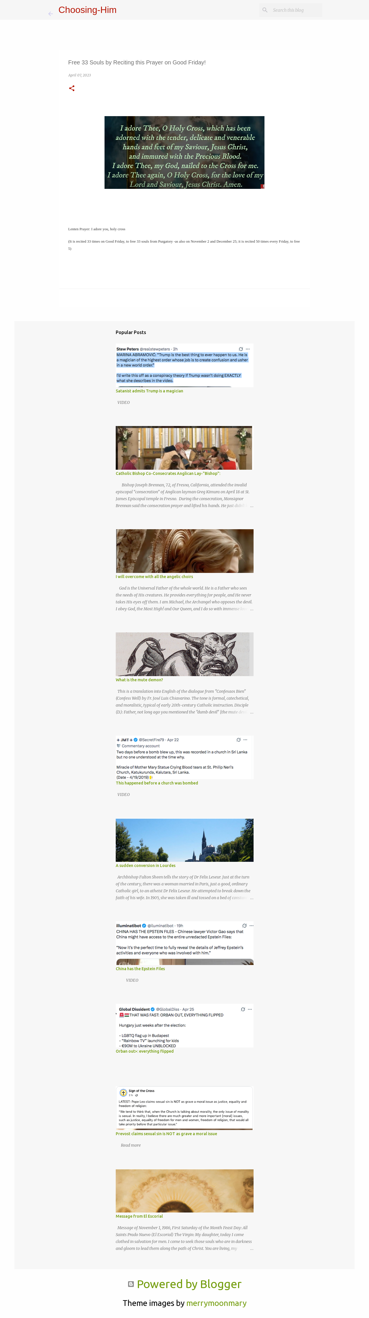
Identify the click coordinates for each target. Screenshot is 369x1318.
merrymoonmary (216, 1302)
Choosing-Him (88, 10)
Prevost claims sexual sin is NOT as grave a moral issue (166, 1133)
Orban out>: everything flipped (145, 1051)
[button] (71, 89)
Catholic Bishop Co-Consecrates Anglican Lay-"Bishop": (168, 473)
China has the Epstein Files (140, 968)
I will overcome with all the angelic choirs (154, 576)
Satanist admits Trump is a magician (149, 391)
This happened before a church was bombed (157, 783)
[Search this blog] (292, 10)
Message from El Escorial (139, 1216)
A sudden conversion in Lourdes (145, 865)
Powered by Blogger (184, 1283)
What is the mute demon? (139, 680)
